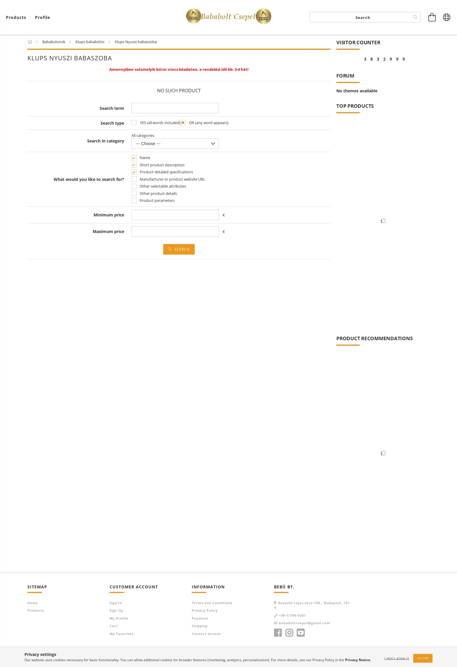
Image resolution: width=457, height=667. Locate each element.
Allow (422, 658)
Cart (114, 626)
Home (32, 603)
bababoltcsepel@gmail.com (304, 623)
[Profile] (43, 18)
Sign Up (116, 611)
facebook (278, 633)
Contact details (206, 634)
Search (182, 249)
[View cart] (17, 18)
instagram (289, 633)
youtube (300, 633)
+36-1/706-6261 (292, 615)
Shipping (200, 626)
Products (35, 611)
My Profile (119, 618)
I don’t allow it (396, 658)
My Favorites (121, 634)
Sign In (116, 603)
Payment (200, 618)
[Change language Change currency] (447, 17)
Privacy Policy (205, 611)
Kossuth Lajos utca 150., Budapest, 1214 (312, 605)
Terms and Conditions (212, 603)
